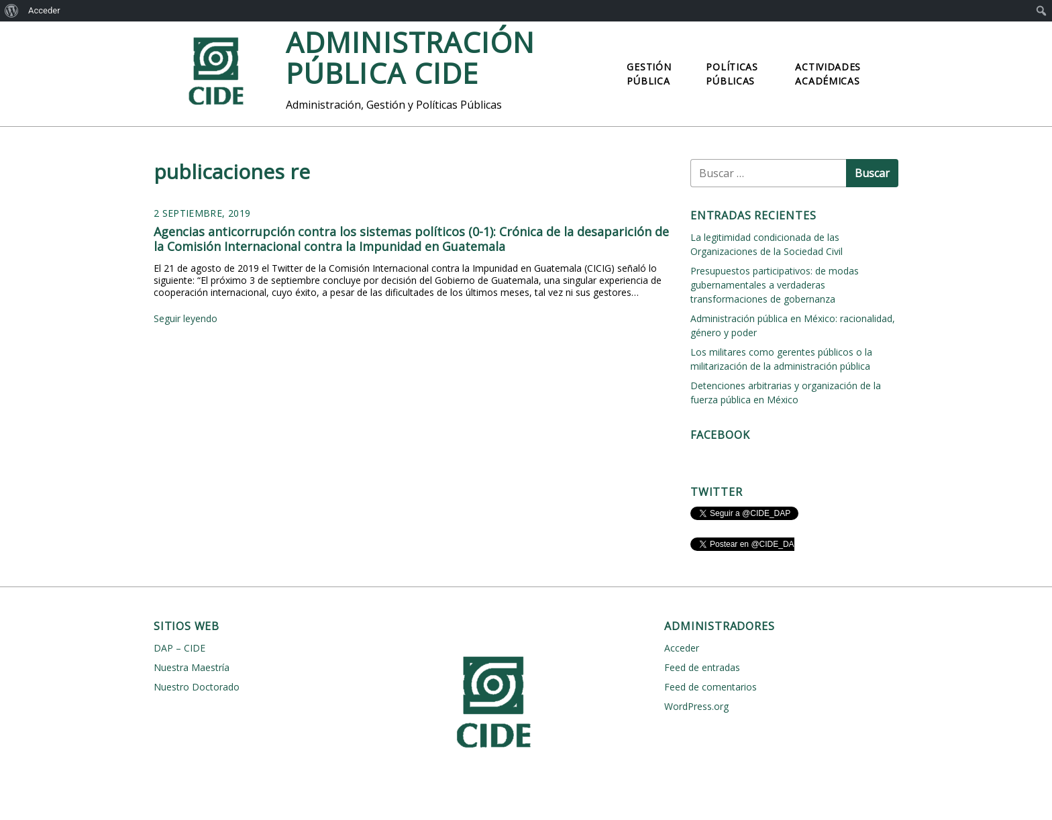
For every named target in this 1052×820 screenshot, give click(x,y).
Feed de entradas (702, 667)
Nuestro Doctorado (197, 686)
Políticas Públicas (731, 73)
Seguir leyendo (185, 318)
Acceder (44, 10)
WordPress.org (696, 706)
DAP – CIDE (179, 648)
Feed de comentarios (710, 686)
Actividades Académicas (828, 73)
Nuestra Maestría (191, 667)
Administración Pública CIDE (410, 57)
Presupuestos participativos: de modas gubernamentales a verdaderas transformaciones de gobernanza (774, 284)
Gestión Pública (649, 73)
